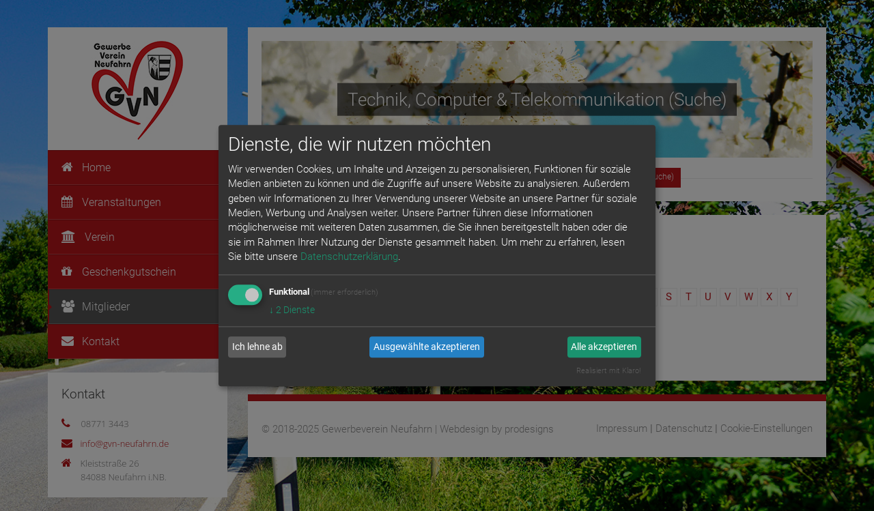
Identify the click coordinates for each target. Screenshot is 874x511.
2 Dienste (292, 309)
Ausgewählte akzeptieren (426, 347)
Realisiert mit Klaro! (608, 370)
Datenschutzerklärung (349, 257)
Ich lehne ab (257, 347)
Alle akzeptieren (604, 347)
